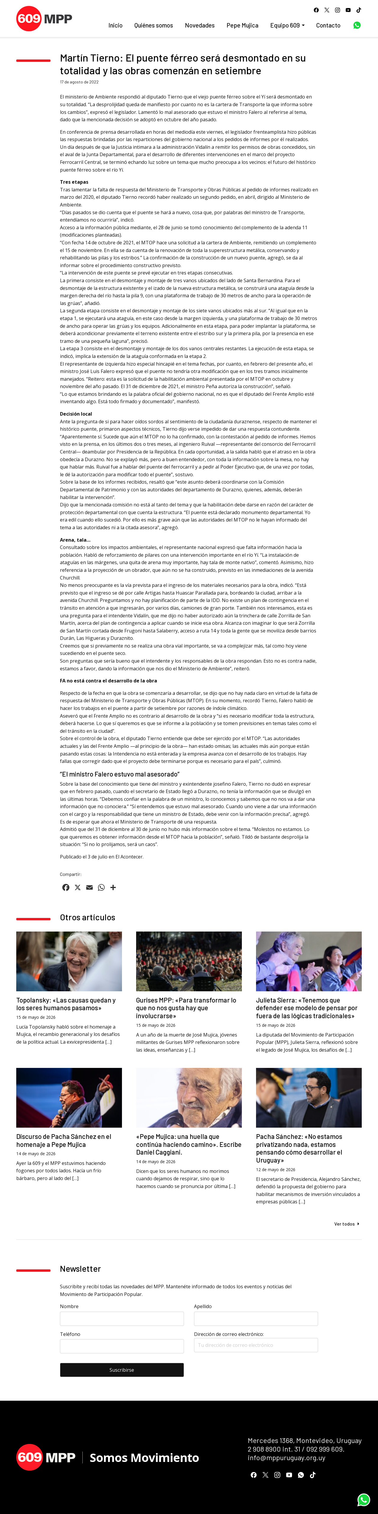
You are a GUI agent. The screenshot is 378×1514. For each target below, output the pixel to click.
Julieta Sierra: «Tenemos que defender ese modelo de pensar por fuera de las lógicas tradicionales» (307, 1008)
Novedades (200, 25)
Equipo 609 (285, 25)
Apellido (203, 1306)
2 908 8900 (264, 1448)
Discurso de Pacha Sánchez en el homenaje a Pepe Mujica (63, 1140)
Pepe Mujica (242, 25)
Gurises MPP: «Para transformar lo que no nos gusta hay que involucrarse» (186, 1008)
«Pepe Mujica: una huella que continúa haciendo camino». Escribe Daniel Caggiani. (189, 1144)
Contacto (328, 25)
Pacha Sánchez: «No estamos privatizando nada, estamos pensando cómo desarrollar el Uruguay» (299, 1148)
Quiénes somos (153, 25)
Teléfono (70, 1334)
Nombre (69, 1306)
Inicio (115, 25)
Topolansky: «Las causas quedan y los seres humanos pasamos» (66, 1004)
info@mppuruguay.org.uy (286, 1457)
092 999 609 (324, 1448)
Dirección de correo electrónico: (256, 1341)
